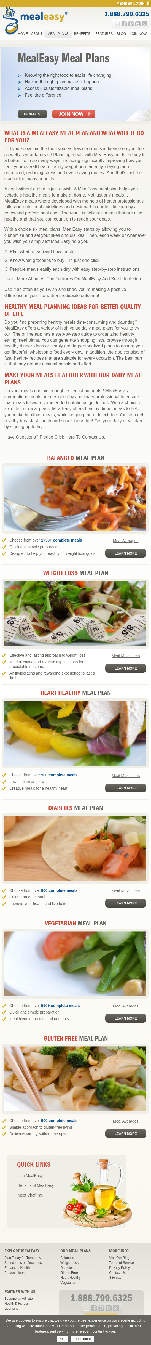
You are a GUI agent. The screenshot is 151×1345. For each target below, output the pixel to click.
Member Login (130, 3)
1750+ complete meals (61, 540)
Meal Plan (75, 458)
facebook (124, 23)
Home (23, 34)
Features (104, 34)
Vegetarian (68, 1283)
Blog (121, 34)
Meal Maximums (126, 656)
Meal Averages (125, 540)
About (36, 34)
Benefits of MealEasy (36, 1185)
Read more (82, 1339)
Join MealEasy (30, 1175)
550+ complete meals (60, 1005)
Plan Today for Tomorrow (22, 1258)
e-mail (117, 23)
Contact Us (117, 1273)
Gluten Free (69, 1273)
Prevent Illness (15, 1273)
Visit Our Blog (119, 1258)
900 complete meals (59, 775)
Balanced (67, 1258)
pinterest (131, 23)
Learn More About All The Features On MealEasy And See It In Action (72, 278)
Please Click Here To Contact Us (72, 436)
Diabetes (66, 1268)
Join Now (138, 34)
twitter (138, 23)
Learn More (126, 553)
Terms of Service (121, 1263)
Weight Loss (69, 1263)
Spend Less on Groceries (23, 1263)
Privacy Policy (119, 1268)
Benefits (82, 34)
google (144, 23)
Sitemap (115, 1278)
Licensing (11, 1308)
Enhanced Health (17, 1268)
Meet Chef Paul (31, 1195)
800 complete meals (59, 890)
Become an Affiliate (18, 1299)
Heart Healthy (70, 1278)
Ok (62, 1339)
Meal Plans (57, 34)
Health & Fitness (16, 1304)
